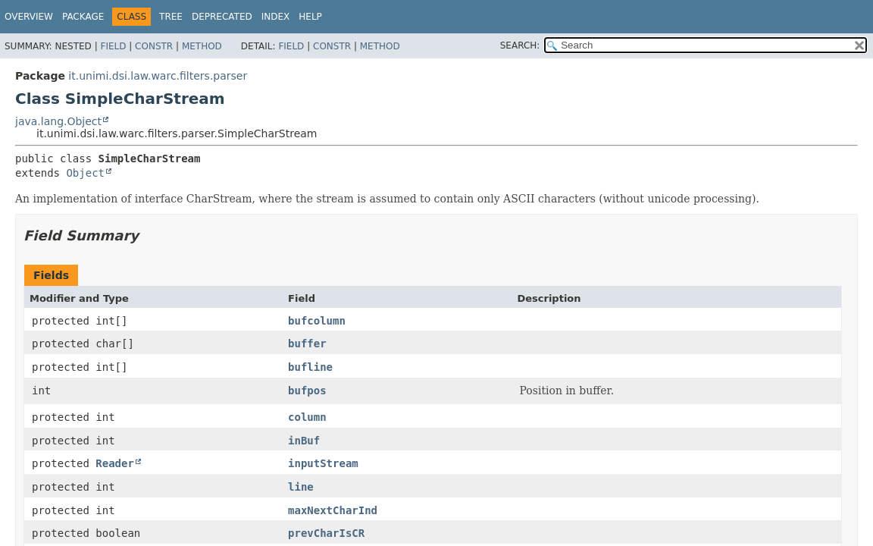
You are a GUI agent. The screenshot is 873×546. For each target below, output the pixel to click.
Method (202, 46)
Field (113, 46)
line (301, 487)
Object (85, 173)
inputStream (323, 463)
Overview (29, 16)
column (307, 417)
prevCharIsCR (326, 533)
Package (83, 16)
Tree (171, 16)
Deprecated (222, 16)
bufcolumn (317, 321)
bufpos (307, 390)
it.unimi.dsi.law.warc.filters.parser (157, 76)
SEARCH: (520, 45)
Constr (154, 46)
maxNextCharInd (332, 510)
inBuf (304, 441)
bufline (310, 367)
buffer (307, 343)
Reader (114, 463)
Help (310, 16)
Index (275, 16)
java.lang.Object (58, 121)
